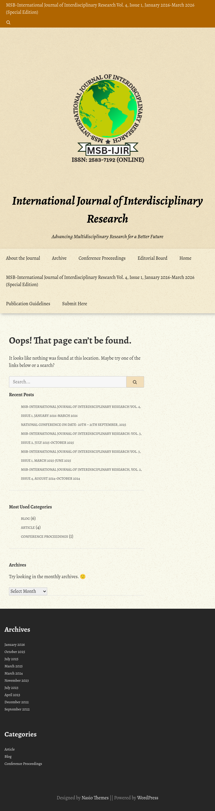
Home (185, 258)
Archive (59, 258)
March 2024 (13, 673)
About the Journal (23, 258)
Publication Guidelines (28, 303)
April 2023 (12, 694)
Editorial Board (152, 258)
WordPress (147, 798)
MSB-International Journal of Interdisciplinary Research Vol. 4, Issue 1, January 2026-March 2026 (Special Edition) (100, 9)
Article (28, 527)
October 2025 (14, 651)
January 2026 (14, 644)
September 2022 (17, 709)
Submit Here (74, 303)
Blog (25, 518)
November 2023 (16, 680)
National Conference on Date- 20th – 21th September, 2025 (73, 424)
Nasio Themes (96, 798)
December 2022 (16, 701)
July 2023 (11, 687)
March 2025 (13, 666)
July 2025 (11, 658)
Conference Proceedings (102, 258)
